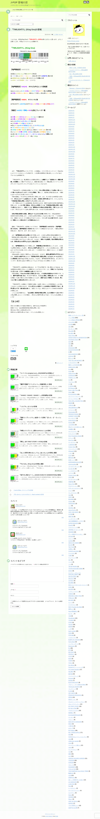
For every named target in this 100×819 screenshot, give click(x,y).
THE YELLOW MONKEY (75, 360)
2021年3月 (71, 249)
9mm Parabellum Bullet (74, 436)
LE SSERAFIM (72, 782)
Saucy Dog (71, 484)
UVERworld (71, 375)
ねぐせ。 (70, 613)
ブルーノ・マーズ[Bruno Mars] (77, 684)
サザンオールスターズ (74, 488)
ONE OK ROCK (72, 801)
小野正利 (70, 405)
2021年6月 (71, 242)
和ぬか (70, 799)
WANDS (70, 803)
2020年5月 (71, 272)
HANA (70, 633)
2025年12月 (71, 119)
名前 (13, 584)
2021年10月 (71, 233)
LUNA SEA (71, 784)
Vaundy (70, 624)
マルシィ (70, 719)
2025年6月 (71, 133)
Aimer (70, 392)
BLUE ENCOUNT (73, 682)
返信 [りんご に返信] (63, 517)
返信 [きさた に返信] (63, 542)
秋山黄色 (70, 333)
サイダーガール (72, 479)
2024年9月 (71, 154)
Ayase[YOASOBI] (73, 350)
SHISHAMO (71, 503)
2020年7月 (71, 267)
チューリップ (72, 557)
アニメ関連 (55, 34)
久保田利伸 (71, 444)
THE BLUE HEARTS (74, 686)
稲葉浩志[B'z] (72, 367)
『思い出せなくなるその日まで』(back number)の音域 (26, 494)
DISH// (70, 570)
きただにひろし (72, 431)
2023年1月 (71, 199)
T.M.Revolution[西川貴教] (75, 568)
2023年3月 (71, 195)
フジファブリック (73, 676)
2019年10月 (71, 288)
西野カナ (70, 609)
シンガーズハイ (72, 519)
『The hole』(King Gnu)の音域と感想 (31, 464)
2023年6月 (71, 188)
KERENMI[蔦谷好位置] (74, 462)
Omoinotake (71, 412)
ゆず (69, 756)
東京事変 (70, 582)
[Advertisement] (37, 331)
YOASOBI (71, 760)
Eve (69, 369)
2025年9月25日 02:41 (22, 547)
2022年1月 (71, 226)
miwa (69, 743)
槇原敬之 (70, 712)
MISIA (70, 724)
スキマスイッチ (72, 527)
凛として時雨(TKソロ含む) (75, 780)
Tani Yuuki (71, 547)
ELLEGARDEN (72, 394)
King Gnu (61, 34)
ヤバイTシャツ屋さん (74, 745)
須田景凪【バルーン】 (74, 529)
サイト (12, 595)
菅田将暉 (70, 532)
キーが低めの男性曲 (74, 320)
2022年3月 (71, 222)
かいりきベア (72, 418)
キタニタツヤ (72, 433)
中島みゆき (71, 598)
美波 (69, 734)
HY (69, 384)
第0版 (56, 816)
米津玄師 (70, 762)
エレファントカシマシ (74, 396)
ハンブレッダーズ (73, 644)
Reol (69, 786)
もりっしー (60, 362)
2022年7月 (71, 213)
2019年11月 (71, 286)
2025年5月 (71, 135)
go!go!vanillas (72, 464)
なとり (70, 602)
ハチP (70, 629)
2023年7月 (71, 185)
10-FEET (70, 580)
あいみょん (71, 328)
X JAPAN (71, 386)
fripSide (70, 680)
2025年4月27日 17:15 (20, 506)
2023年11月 (71, 176)
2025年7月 (71, 131)
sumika (70, 540)
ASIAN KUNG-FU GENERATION (77, 337)
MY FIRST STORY (73, 706)
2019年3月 (71, 304)
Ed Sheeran (71, 388)
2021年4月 (71, 247)
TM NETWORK (72, 566)
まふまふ (70, 717)
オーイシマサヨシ (73, 398)
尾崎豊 (70, 403)
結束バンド (71, 460)
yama (69, 747)
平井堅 (70, 660)
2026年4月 (71, 110)
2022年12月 (71, 201)
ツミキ (70, 562)
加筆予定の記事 (72, 807)
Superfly (70, 525)
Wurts (70, 795)
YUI (69, 751)
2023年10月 (71, 179)
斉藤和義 (70, 481)
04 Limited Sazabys (73, 669)
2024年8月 (71, 156)
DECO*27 (71, 578)
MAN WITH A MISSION (74, 721)
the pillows (71, 665)
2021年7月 (71, 240)
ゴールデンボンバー (74, 466)
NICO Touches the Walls (75, 607)
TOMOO (70, 594)
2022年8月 (71, 211)
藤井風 (70, 674)
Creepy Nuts (71, 447)
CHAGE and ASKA (73, 551)
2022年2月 (71, 224)
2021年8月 (71, 238)
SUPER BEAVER (73, 523)
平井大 (70, 663)
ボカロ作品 (71, 322)
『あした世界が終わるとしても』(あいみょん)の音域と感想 (38, 453)
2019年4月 (71, 302)
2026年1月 (71, 117)
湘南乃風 (70, 516)
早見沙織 (70, 635)
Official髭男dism (72, 407)
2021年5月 (71, 245)
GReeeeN (71, 451)
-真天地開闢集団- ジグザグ (75, 521)
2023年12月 (71, 174)
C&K (69, 495)
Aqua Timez (71, 335)
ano (69, 345)
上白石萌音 (71, 424)
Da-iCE (70, 545)
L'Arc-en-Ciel (72, 769)
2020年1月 (71, 281)
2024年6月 (71, 160)
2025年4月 (71, 138)
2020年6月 (71, 270)
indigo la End (72, 373)
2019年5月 (71, 299)
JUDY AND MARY (73, 512)
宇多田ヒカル (72, 377)
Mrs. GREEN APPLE (74, 732)
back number (72, 631)
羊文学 (70, 656)
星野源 (70, 697)
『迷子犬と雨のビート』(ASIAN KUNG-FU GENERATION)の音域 (40, 475)
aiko (69, 326)
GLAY (70, 455)
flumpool (70, 678)
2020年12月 (71, 256)
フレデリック (72, 689)
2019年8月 (71, 293)
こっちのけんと (72, 471)
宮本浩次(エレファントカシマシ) (77, 737)
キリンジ (70, 438)
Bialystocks (71, 646)
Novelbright (71, 618)
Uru (69, 380)
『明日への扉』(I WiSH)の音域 (77, 67)
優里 (69, 754)
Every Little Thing (73, 390)
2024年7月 (71, 158)
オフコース (71, 410)
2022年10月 (71, 206)
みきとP (70, 728)
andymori (71, 356)
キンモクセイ (72, 442)
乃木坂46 (71, 620)
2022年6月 (71, 215)
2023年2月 (71, 197)
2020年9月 (71, 263)
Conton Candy (72, 475)
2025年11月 (71, 122)
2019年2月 (71, 306)
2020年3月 (71, 277)
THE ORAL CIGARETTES (75, 401)
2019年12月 (71, 283)
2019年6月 (71, 297)
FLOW (70, 691)
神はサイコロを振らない (75, 427)
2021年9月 (71, 236)
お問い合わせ (72, 61)
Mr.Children (71, 730)
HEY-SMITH (71, 693)
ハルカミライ (72, 637)
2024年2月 (71, 170)
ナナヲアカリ (72, 604)
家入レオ (70, 358)
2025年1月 (71, 145)
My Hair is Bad (72, 708)
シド (69, 505)
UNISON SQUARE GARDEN (76, 758)
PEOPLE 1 (71, 654)
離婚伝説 (70, 773)
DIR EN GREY (72, 576)
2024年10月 (71, 151)
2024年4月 (71, 165)
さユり (70, 490)
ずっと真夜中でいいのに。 (75, 534)
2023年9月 (71, 181)
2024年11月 (71, 149)
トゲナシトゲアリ (73, 591)
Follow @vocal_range (73, 41)
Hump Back (71, 641)
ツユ (69, 564)
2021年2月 (71, 252)
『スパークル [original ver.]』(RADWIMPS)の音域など (36, 373)
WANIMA (70, 797)
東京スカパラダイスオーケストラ (77, 585)
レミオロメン (72, 788)
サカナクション (72, 486)
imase (70, 371)
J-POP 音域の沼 (19, 2)
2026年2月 (71, 115)
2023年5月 (71, 190)
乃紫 (69, 616)
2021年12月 (71, 229)
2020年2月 (71, 279)
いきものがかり (72, 362)
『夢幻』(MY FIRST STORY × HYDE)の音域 (33, 441)
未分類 (70, 324)
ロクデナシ (71, 792)
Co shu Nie (71, 468)
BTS (69, 650)
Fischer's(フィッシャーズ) (75, 667)
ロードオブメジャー (74, 790)
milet (69, 739)
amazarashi (71, 347)
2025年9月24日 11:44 (20, 534)
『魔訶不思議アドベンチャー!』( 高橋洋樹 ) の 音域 (35, 384)
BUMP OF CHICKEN (74, 639)
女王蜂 (70, 514)
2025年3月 (71, 140)
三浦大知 (70, 726)
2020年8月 (71, 265)
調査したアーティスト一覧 (75, 315)
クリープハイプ (72, 449)
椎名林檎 (70, 499)
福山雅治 (70, 671)
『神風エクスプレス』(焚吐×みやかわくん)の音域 (34, 430)
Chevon (70, 501)
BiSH (69, 658)
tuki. (69, 560)
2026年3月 (71, 113)
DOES (70, 587)
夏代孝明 (70, 600)
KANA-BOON (72, 420)
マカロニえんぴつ (73, 710)
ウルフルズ (71, 382)
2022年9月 (71, 208)
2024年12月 (71, 147)
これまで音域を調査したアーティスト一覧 (23, 9)
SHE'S (70, 497)
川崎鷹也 (70, 429)
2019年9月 (71, 290)
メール (13, 589)
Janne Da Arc (72, 510)
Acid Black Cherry (73, 339)
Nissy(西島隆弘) (72, 611)
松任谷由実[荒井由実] (74, 715)
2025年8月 (71, 129)
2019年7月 (71, 295)
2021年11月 (71, 231)
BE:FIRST (71, 652)
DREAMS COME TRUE (75, 596)
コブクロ (70, 473)
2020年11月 (71, 258)
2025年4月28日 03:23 (22, 522)
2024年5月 (71, 163)
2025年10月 (71, 124)
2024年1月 (71, 172)
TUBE (70, 555)
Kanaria (70, 422)
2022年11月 (71, 204)
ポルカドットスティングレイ (76, 702)
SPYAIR (70, 536)
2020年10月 (71, 261)
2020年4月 (71, 274)
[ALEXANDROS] (73, 354)
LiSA (69, 775)
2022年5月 (71, 217)
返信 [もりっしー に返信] (63, 530)
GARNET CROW (73, 416)
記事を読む (59, 380)
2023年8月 (71, 183)
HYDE (70, 622)
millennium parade (73, 741)
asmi (69, 341)
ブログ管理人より (73, 805)
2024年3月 (71, 167)
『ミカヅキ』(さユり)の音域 (28, 406)
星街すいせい (72, 699)
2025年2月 (71, 142)
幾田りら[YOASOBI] (74, 365)
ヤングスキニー (72, 749)
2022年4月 (71, 220)
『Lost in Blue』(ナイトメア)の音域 (21, 490)
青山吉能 (70, 331)
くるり (70, 453)
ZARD (70, 477)
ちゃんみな (71, 553)
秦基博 (70, 626)
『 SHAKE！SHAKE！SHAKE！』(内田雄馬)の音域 (35, 395)
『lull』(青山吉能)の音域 (75, 74)
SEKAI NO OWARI (73, 543)
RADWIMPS (71, 767)
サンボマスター (72, 493)
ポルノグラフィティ (74, 704)
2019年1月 (71, 308)
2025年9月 (71, 126)
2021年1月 (71, 254)
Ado (69, 343)
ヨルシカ (70, 765)
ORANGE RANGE (73, 414)
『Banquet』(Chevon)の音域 (76, 88)
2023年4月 (71, 192)
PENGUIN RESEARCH (74, 695)
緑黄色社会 (71, 777)
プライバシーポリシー (50, 814)
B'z (69, 648)
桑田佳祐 (70, 457)
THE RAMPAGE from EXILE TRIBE (78, 771)
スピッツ (70, 538)
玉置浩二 (70, 549)
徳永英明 (70, 589)
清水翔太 (70, 508)
